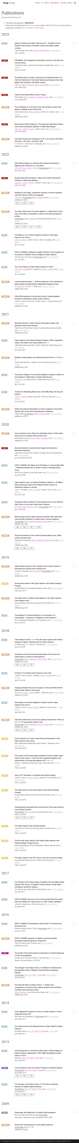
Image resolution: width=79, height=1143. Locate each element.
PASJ (4, 583)
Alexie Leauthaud (39, 51)
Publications (55, 3)
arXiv (4, 60)
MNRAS (5, 107)
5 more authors (57, 97)
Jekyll (27, 1141)
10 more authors (57, 183)
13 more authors (56, 620)
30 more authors (47, 943)
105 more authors (52, 144)
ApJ (4, 43)
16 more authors (52, 257)
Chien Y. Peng (37, 975)
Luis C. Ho (27, 975)
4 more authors (23, 455)
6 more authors (56, 659)
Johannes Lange (43, 97)
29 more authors (55, 958)
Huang (9, 3)
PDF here (32, 25)
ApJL (4, 1068)
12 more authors (57, 889)
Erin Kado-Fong (20, 168)
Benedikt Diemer (29, 438)
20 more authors (52, 473)
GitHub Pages (49, 1141)
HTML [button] (24, 203)
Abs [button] (17, 203)
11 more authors (56, 414)
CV (42, 3)
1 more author (57, 168)
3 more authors (57, 507)
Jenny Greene (39, 85)
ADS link (24, 28)
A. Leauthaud (19, 286)
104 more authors (47, 286)
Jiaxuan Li (18, 129)
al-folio (33, 1141)
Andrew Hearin (42, 522)
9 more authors (53, 198)
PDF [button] (32, 203)
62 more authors (57, 588)
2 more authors (50, 975)
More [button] (70, 3)
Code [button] (38, 226)
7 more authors (54, 51)
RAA (4, 1112)
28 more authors (54, 85)
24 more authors (56, 928)
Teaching (63, 3)
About (37, 3)
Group (46, 3)
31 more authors (51, 904)
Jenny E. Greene (28, 129)
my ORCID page (38, 28)
